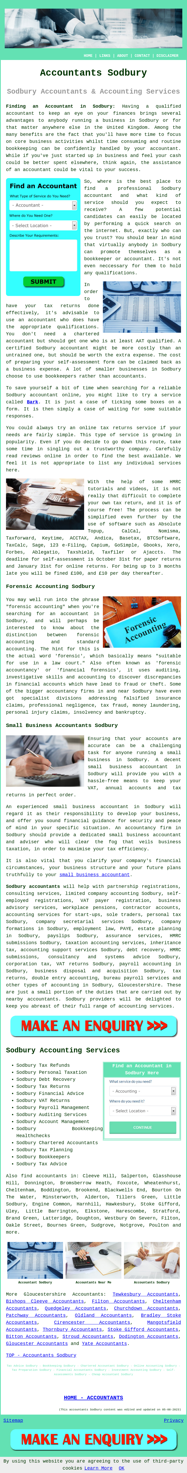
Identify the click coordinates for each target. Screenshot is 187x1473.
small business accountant (94, 874)
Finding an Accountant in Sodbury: (60, 106)
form (11, 409)
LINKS (104, 56)
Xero (172, 545)
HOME (88, 56)
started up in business (96, 155)
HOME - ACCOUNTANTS (93, 1398)
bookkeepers (60, 376)
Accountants (87, 1294)
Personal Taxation (63, 1072)
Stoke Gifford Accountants (143, 1329)
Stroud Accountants (88, 1336)
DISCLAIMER (167, 56)
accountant (20, 113)
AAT (140, 341)
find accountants (44, 1176)
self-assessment (64, 559)
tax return (127, 503)
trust (103, 237)
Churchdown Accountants (146, 1308)
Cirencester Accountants (92, 1322)
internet (107, 230)
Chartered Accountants (68, 1142)
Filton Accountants (118, 1301)
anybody (138, 244)
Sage (37, 545)
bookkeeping (21, 148)
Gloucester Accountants (37, 1343)
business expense (36, 369)
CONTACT (142, 56)
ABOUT (122, 56)
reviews (31, 456)
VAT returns (73, 964)
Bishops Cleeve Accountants (45, 1301)
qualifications (115, 273)
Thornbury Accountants (72, 1329)
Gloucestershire (45, 1294)
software (120, 524)
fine (59, 573)
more (11, 1232)
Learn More (98, 1468)
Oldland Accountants (103, 1315)
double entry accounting (64, 978)
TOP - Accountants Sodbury (41, 1355)
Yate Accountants (104, 1343)
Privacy (174, 1420)
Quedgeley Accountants (75, 1308)
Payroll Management (64, 1107)
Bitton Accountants (31, 1336)
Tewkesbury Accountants (145, 1294)
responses (18, 416)
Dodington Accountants (148, 1336)
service (94, 202)
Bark (32, 402)
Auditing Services (63, 1114)
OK (121, 1468)
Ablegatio (45, 552)
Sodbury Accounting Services (63, 1050)
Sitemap (13, 1420)
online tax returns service (117, 428)
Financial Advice (61, 1093)
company (139, 449)
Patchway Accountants (36, 1315)
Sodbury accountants (33, 886)
